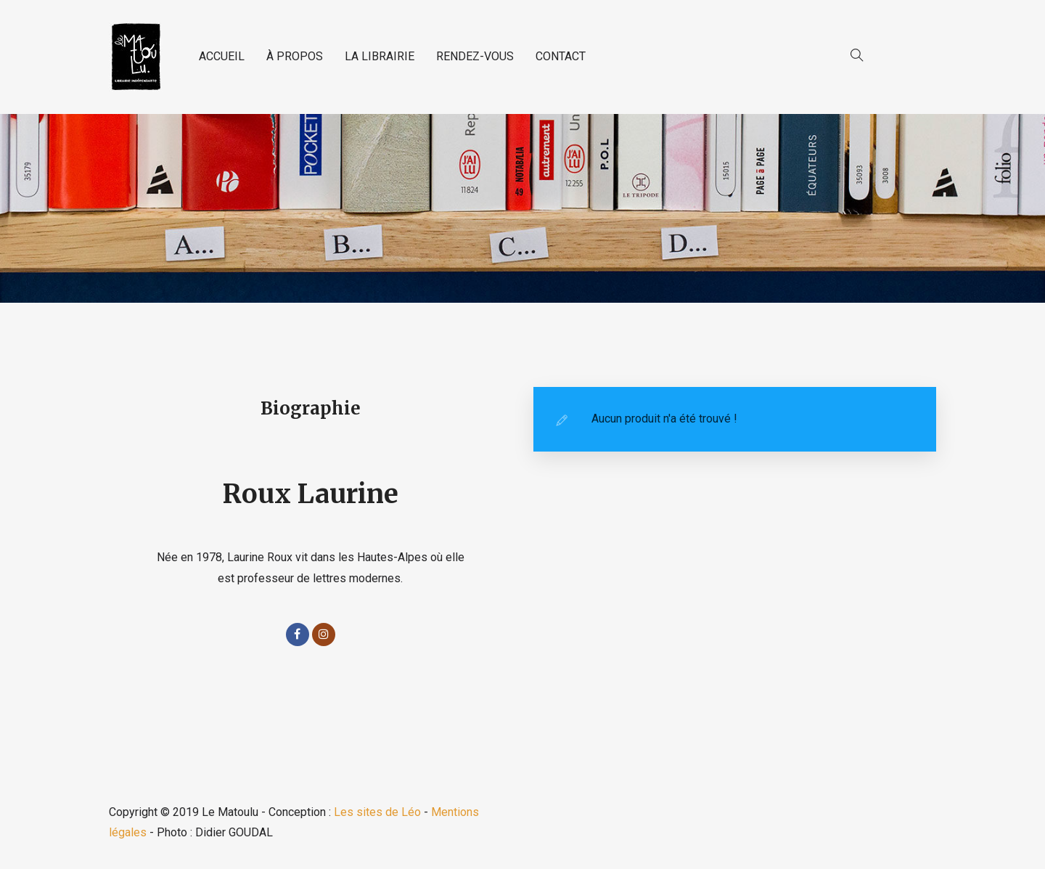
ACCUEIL (222, 56)
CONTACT (561, 56)
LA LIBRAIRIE (379, 56)
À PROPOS (294, 56)
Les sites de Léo (377, 812)
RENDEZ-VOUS (475, 56)
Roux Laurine (310, 494)
